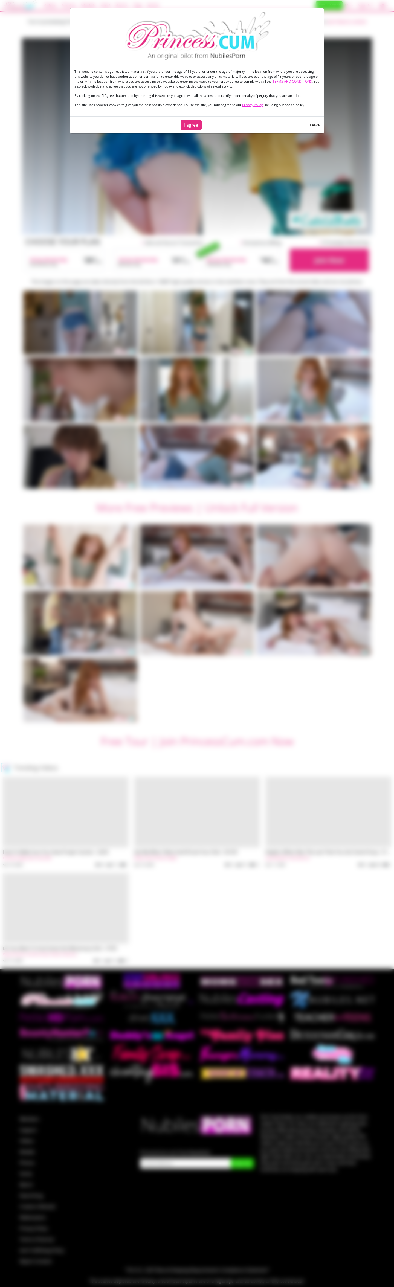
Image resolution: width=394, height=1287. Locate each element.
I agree (191, 125)
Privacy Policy (252, 105)
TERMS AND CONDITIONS (292, 81)
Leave (315, 125)
